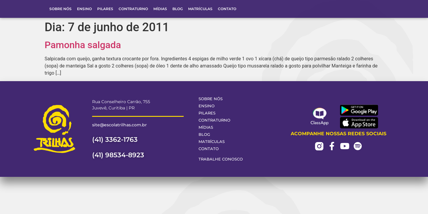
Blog (177, 9)
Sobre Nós (60, 9)
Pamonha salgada (83, 45)
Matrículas (200, 9)
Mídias (160, 9)
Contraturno (133, 9)
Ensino (84, 9)
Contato (227, 9)
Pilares (105, 9)
